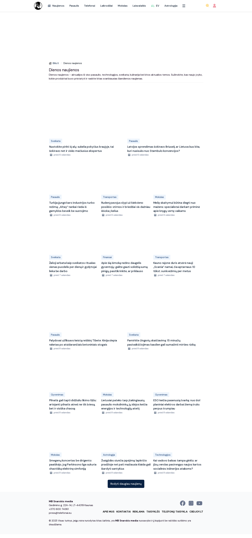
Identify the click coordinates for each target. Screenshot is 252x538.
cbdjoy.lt (196, 511)
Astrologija (170, 5)
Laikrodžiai (106, 5)
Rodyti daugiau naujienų (126, 484)
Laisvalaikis (139, 5)
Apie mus (108, 511)
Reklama (138, 511)
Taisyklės (153, 511)
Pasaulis (74, 5)
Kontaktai (123, 511)
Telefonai (89, 5)
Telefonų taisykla (175, 511)
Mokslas (122, 5)
